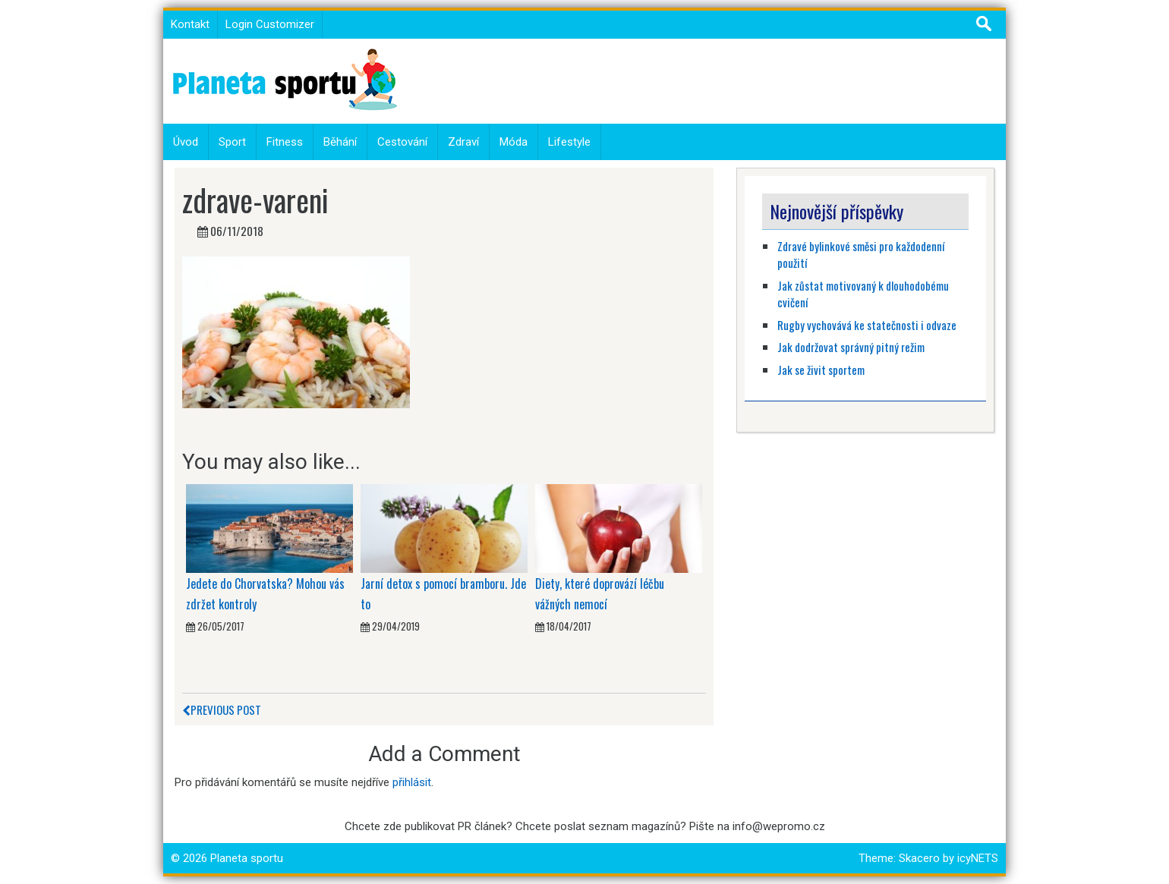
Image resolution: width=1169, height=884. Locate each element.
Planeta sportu (246, 858)
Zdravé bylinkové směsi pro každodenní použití (860, 255)
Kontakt (190, 24)
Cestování (402, 142)
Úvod (185, 142)
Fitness (284, 142)
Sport (232, 142)
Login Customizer (269, 24)
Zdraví (463, 142)
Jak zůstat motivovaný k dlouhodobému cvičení (863, 294)
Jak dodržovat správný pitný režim (852, 346)
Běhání (340, 142)
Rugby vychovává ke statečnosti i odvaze (866, 324)
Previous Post (221, 709)
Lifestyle (569, 142)
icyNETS (977, 858)
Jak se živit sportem (822, 369)
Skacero (919, 858)
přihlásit (411, 782)
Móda (513, 142)
